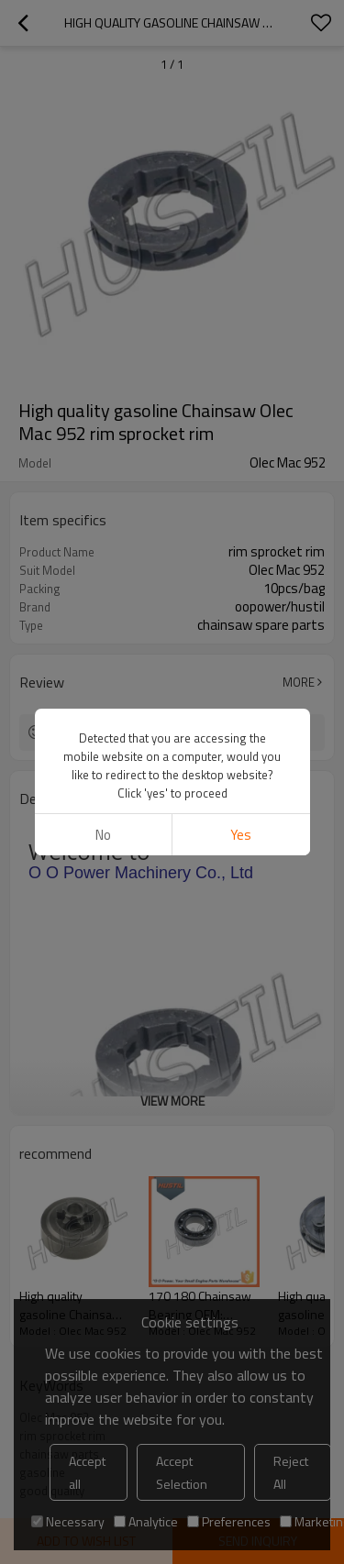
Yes (240, 834)
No (103, 834)
